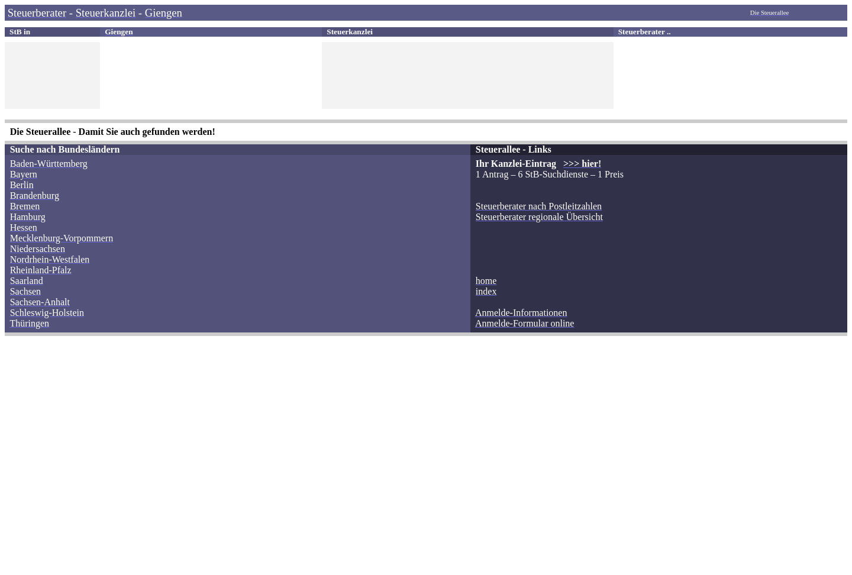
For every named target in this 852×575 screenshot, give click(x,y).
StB (15, 31)
